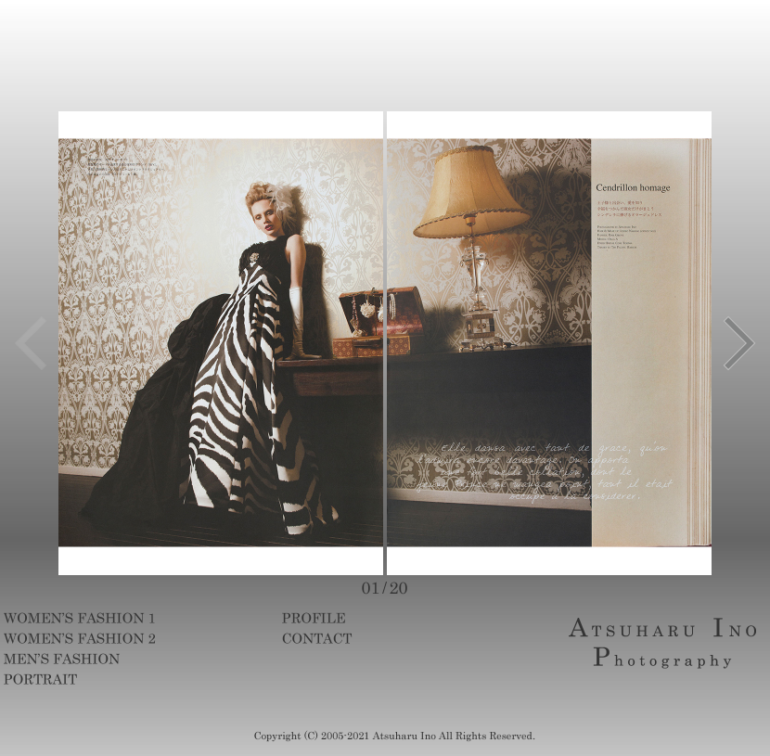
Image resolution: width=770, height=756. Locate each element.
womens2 (118, 638)
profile (396, 618)
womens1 (118, 618)
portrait (118, 679)
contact (396, 638)
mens (118, 658)
